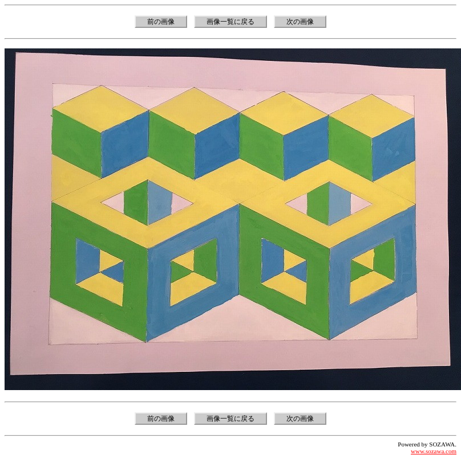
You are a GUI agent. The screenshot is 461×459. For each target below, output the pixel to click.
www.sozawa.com (433, 451)
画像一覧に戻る (230, 22)
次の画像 (300, 22)
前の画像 (161, 22)
